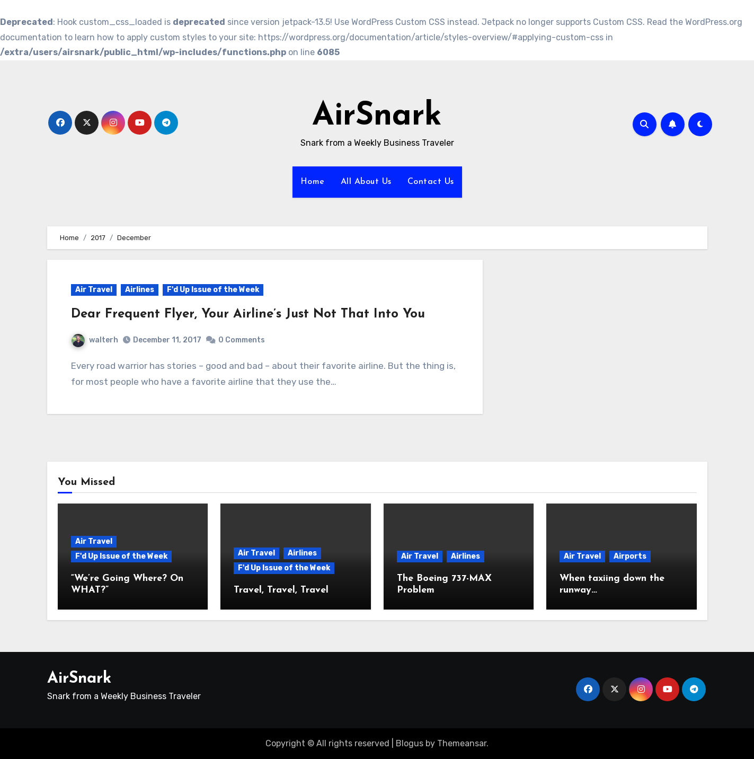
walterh (95, 340)
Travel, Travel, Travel (281, 590)
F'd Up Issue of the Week (213, 289)
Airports (630, 556)
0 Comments (241, 340)
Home (312, 182)
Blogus (409, 743)
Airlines (139, 289)
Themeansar (461, 743)
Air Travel (93, 289)
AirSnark (377, 117)
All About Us (366, 182)
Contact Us (430, 182)
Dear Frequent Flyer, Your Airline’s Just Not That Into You (248, 314)
